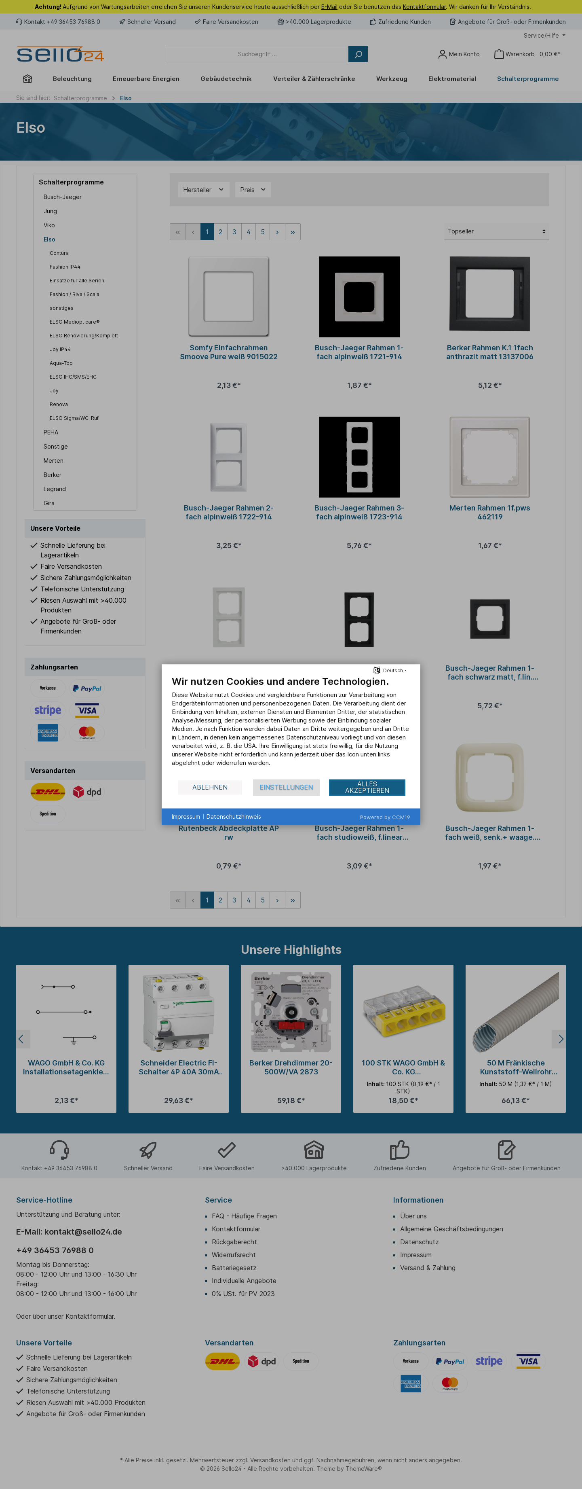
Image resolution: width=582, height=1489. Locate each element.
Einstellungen (286, 787)
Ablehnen (210, 787)
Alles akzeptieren (367, 787)
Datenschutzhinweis (234, 816)
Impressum (186, 816)
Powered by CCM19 (385, 816)
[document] (291, 726)
